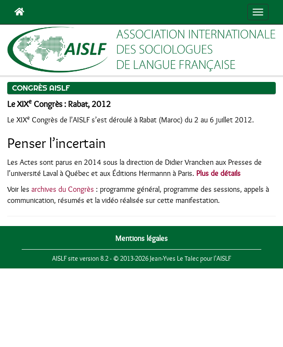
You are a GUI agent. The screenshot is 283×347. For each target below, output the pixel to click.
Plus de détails (218, 173)
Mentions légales (141, 238)
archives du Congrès (62, 189)
